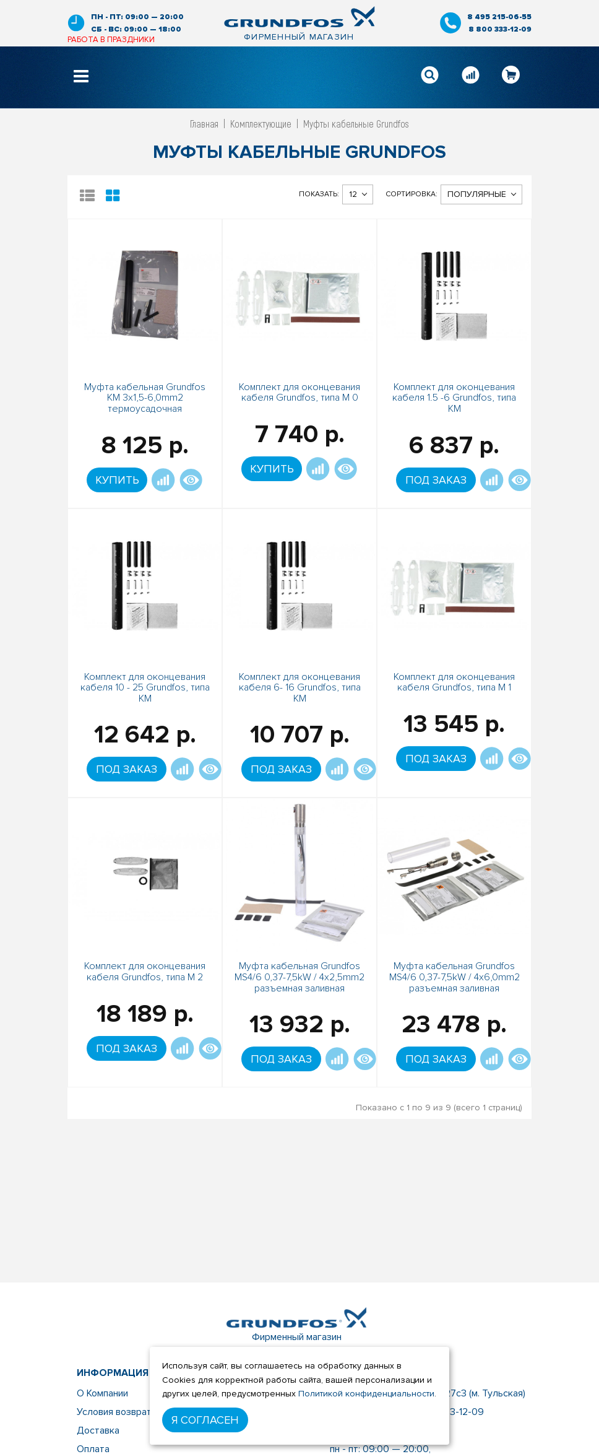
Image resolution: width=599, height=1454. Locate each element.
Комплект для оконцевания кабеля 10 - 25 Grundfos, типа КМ (145, 688)
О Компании (102, 1393)
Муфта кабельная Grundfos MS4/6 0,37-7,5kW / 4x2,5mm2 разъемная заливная (299, 977)
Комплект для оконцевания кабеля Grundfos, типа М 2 (144, 971)
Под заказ (436, 480)
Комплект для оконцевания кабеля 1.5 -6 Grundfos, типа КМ (454, 398)
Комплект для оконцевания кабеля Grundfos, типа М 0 (299, 392)
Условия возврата (117, 1412)
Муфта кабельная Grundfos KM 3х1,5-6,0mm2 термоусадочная (144, 398)
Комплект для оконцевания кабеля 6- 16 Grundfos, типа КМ (300, 688)
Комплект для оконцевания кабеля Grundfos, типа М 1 (454, 682)
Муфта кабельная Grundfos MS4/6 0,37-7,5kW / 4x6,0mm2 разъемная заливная (454, 977)
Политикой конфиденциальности (366, 1393)
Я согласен (205, 1420)
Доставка (98, 1430)
